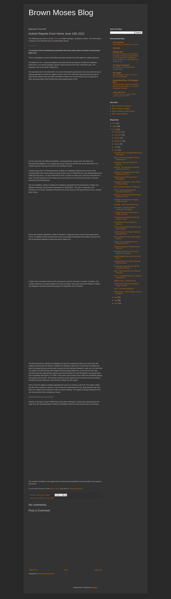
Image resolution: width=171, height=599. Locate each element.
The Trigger (117, 73)
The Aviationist (118, 42)
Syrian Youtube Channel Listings (123, 111)
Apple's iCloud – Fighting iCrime (125, 281)
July (116, 147)
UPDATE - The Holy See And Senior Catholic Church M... (126, 168)
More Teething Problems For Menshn (126, 187)
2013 (114, 126)
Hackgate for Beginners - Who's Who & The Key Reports (127, 183)
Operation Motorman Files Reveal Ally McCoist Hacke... (127, 262)
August (117, 144)
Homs (48, 498)
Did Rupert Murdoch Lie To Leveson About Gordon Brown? (126, 252)
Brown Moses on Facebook (121, 106)
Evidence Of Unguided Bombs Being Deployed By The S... (126, 173)
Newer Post (33, 570)
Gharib (55, 39)
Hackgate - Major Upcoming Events (126, 204)
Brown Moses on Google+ (121, 109)
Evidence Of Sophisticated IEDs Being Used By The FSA (127, 195)
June (116, 150)
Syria (52, 498)
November (118, 135)
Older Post (98, 570)
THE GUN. (116, 48)
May (116, 297)
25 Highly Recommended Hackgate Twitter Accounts (126, 200)
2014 (114, 123)
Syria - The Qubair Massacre (124, 289)
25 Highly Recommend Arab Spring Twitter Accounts (126, 213)
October (117, 138)
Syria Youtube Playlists (120, 114)
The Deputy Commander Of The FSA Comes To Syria (126, 218)
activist (37, 498)
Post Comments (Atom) (46, 574)
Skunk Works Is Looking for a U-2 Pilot (125, 44)
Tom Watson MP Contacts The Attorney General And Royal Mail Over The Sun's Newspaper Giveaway (126, 86)
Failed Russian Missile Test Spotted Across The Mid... (126, 284)
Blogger (94, 587)
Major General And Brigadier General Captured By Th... (126, 158)
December (118, 132)
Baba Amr (43, 498)
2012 (114, 129)
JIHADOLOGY (118, 52)
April (116, 300)
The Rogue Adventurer (121, 65)
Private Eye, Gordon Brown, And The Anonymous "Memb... (126, 267)
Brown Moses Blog (61, 12)
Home (66, 570)
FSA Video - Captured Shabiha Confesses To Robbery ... (124, 208)
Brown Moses (40, 495)
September (118, 141)
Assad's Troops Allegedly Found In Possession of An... (126, 242)
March (116, 303)
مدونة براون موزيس (119, 92)
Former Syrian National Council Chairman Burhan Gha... (125, 191)
